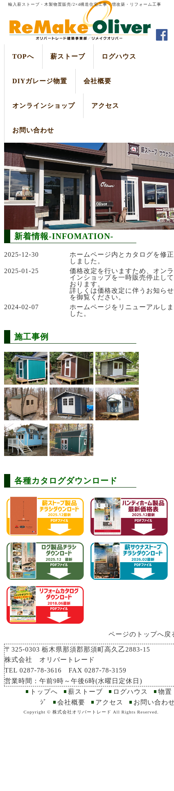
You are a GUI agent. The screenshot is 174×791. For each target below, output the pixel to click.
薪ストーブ (67, 56)
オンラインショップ (43, 105)
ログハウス (119, 56)
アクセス (105, 105)
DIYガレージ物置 (39, 81)
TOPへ (23, 56)
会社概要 (97, 81)
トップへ (44, 691)
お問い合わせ (33, 130)
